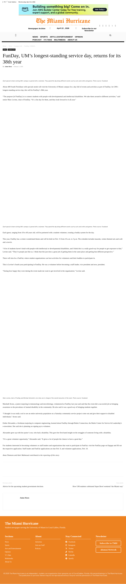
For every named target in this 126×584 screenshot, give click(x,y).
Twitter (69, 548)
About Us (8, 562)
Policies (38, 548)
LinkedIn (70, 555)
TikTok (69, 552)
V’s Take (8, 555)
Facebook (70, 542)
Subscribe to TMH (108, 543)
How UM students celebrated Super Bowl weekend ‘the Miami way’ (98, 486)
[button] (110, 35)
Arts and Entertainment (13, 548)
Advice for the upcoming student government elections (23, 486)
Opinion (8, 552)
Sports (7, 545)
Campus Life (18, 46)
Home (4, 46)
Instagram (70, 545)
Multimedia (9, 558)
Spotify (69, 558)
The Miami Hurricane (21, 523)
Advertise (38, 542)
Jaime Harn (8, 66)
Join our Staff (40, 545)
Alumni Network (108, 550)
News (10, 46)
